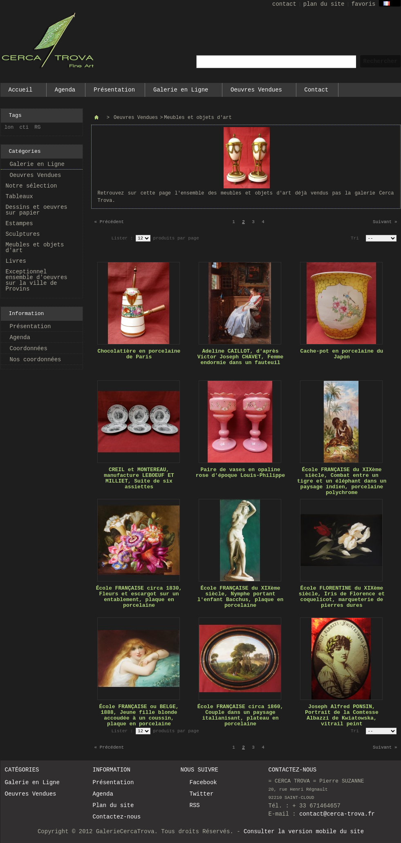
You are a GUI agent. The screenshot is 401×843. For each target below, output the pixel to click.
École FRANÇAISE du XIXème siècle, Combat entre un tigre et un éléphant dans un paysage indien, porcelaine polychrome (341, 481)
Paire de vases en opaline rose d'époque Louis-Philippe (240, 473)
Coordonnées (28, 348)
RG (37, 127)
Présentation (114, 90)
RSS (195, 805)
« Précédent (109, 221)
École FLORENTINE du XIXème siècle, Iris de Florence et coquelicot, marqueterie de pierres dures (342, 596)
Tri (355, 238)
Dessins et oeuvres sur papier (36, 210)
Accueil (20, 92)
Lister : (124, 238)
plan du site (324, 4)
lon (9, 127)
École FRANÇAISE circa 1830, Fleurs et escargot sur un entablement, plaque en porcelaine (139, 596)
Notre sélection (31, 186)
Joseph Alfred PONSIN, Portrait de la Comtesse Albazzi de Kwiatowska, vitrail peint (341, 715)
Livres (16, 261)
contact (284, 4)
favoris (364, 4)
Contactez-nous (117, 817)
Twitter (202, 794)
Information (26, 314)
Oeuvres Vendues (256, 92)
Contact (317, 90)
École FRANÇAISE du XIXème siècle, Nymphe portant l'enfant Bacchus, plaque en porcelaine (240, 596)
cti (24, 127)
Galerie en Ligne (181, 92)
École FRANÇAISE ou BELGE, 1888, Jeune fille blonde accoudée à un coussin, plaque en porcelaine (139, 715)
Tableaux (19, 196)
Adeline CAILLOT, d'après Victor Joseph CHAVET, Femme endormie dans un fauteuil (240, 357)
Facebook (203, 782)
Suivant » (385, 221)
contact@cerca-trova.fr (337, 814)
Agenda (65, 90)
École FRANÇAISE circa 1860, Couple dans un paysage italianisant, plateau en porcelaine (240, 715)
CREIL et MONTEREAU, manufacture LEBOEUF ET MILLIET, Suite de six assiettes (139, 478)
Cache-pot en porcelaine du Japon (341, 354)
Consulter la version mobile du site (304, 831)
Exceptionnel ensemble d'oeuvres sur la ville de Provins (36, 280)
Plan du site (113, 805)
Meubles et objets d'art (35, 247)
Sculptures (23, 234)
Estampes (19, 223)
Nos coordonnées (35, 359)
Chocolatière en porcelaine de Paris (139, 354)
